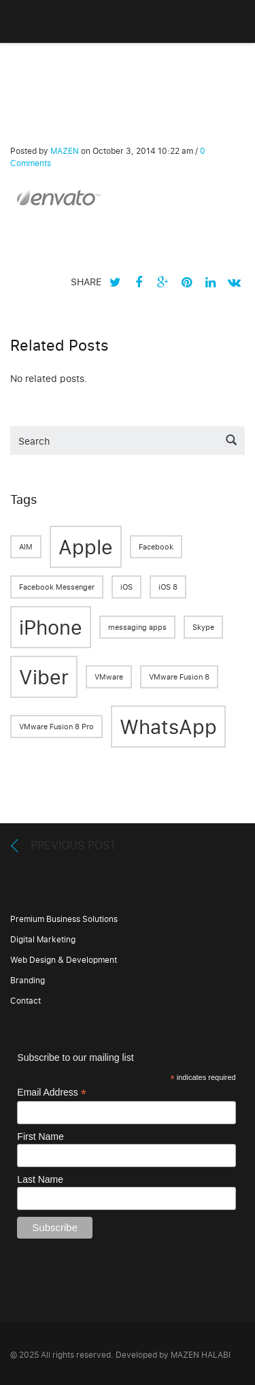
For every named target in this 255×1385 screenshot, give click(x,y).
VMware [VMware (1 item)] (109, 677)
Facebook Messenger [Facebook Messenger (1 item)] (57, 587)
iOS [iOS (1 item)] (126, 587)
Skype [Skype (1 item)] (203, 627)
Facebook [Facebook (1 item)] (156, 547)
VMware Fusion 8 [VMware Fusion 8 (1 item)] (179, 677)
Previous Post (73, 845)
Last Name (40, 1179)
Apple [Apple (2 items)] (85, 546)
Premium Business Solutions (64, 919)
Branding (27, 980)
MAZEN (64, 151)
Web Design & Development (63, 960)
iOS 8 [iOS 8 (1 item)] (167, 587)
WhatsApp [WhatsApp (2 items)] (168, 726)
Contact (25, 1000)
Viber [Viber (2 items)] (44, 676)
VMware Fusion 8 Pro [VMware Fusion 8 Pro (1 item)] (56, 726)
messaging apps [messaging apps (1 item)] (137, 627)
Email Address (51, 1092)
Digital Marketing (42, 939)
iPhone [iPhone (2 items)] (50, 627)
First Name (40, 1136)
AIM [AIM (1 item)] (26, 547)
